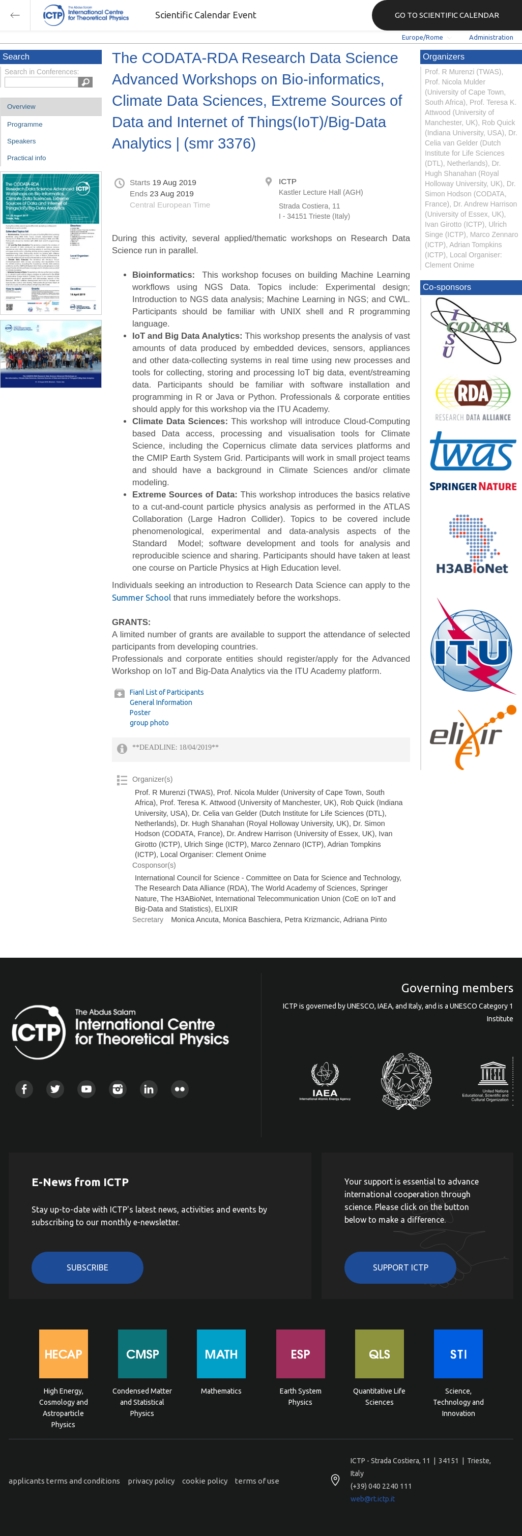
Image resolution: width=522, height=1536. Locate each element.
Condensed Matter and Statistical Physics (142, 1401)
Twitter (55, 1089)
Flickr (180, 1089)
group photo (149, 723)
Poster (140, 712)
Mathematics (221, 1391)
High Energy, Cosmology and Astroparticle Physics (63, 1401)
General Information (161, 702)
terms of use (257, 1480)
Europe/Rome (422, 37)
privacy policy (151, 1480)
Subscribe (87, 1267)
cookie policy (204, 1480)
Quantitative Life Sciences (379, 1396)
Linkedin (149, 1089)
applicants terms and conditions (64, 1480)
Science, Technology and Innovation (458, 1401)
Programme (25, 124)
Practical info (26, 158)
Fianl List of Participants (167, 692)
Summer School (141, 597)
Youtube (86, 1089)
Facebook (24, 1089)
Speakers (21, 141)
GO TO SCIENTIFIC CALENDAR (447, 15)
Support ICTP (400, 1267)
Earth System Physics (301, 1396)
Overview (21, 106)
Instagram (118, 1089)
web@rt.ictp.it (373, 1499)
